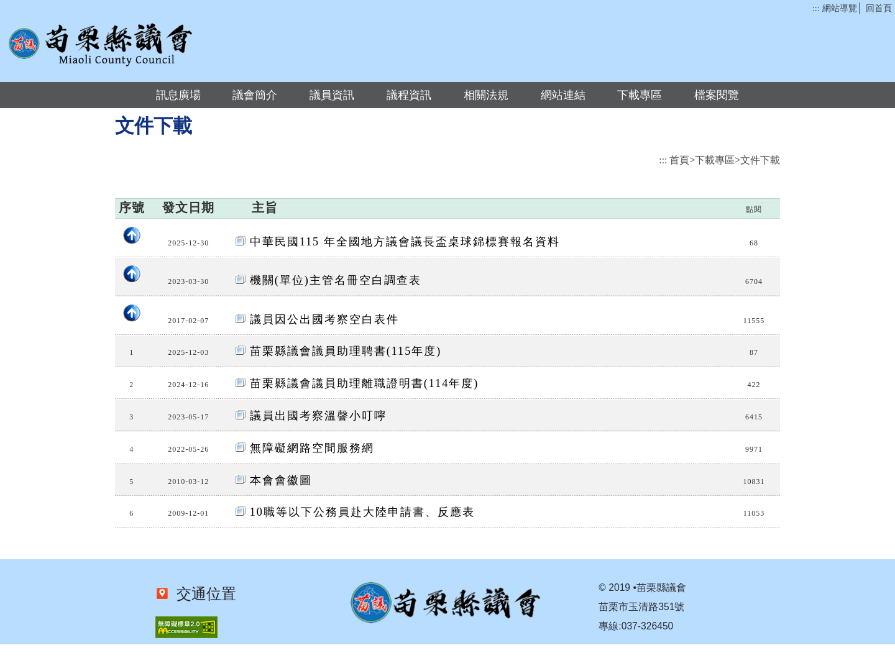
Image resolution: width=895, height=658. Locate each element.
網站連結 (563, 95)
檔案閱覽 (716, 95)
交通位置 (202, 594)
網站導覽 (839, 8)
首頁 (679, 160)
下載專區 (639, 95)
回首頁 (879, 8)
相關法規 (486, 95)
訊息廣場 (178, 95)
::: (815, 8)
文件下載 (760, 160)
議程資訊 (409, 95)
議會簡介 (254, 95)
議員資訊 (332, 95)
